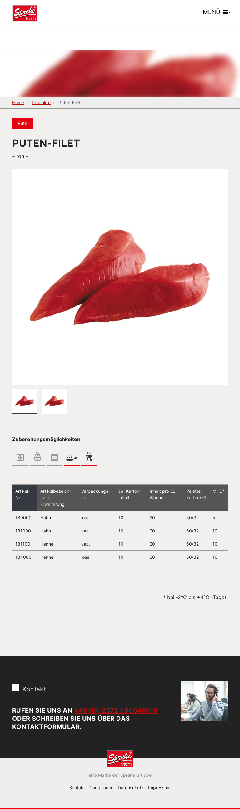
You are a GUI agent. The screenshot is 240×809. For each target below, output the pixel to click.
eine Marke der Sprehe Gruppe (120, 775)
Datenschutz (131, 787)
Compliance (101, 787)
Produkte (41, 102)
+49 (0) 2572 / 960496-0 (116, 710)
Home (18, 102)
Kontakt (77, 787)
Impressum (159, 787)
